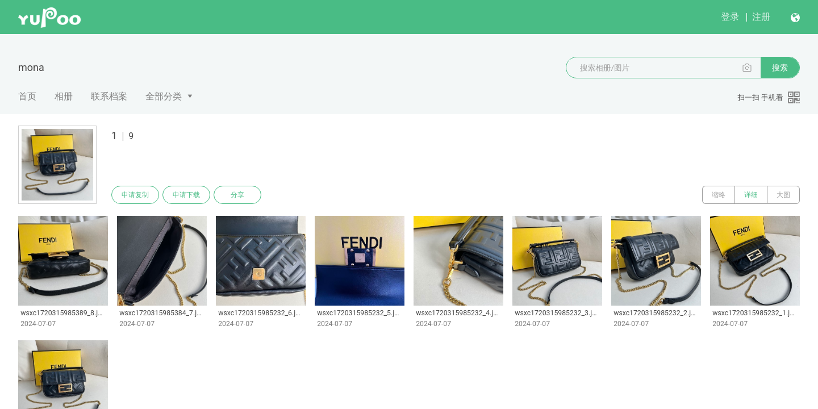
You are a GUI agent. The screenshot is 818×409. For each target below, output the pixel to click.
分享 (237, 195)
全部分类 (163, 96)
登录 (730, 16)
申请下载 (186, 195)
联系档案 (109, 96)
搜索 (780, 67)
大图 (783, 195)
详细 (751, 195)
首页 (27, 96)
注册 (761, 16)
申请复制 (135, 195)
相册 (64, 96)
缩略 (718, 195)
